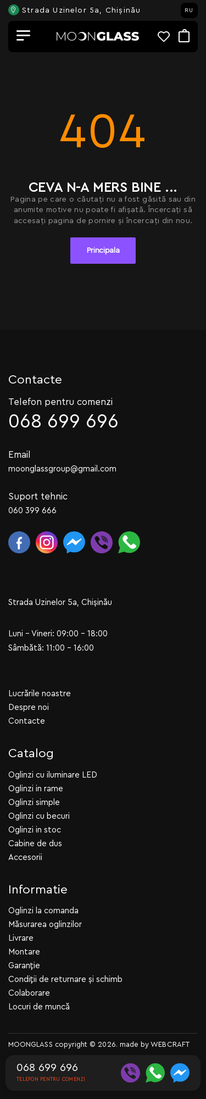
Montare (24, 952)
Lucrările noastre (39, 694)
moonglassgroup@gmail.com (62, 468)
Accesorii (25, 857)
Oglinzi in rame (35, 788)
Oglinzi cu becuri (39, 816)
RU (189, 10)
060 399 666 (32, 510)
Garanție (24, 966)
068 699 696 (63, 421)
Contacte (26, 721)
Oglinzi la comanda (43, 911)
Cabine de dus (35, 843)
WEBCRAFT (170, 1044)
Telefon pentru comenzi (60, 401)
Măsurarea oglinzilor (45, 924)
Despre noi (28, 707)
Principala (103, 250)
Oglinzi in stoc (34, 829)
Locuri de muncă (39, 1007)
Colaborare (29, 993)
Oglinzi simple (34, 802)
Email (19, 454)
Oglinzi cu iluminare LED (52, 774)
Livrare (21, 938)
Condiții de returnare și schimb (65, 979)
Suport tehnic (38, 496)
